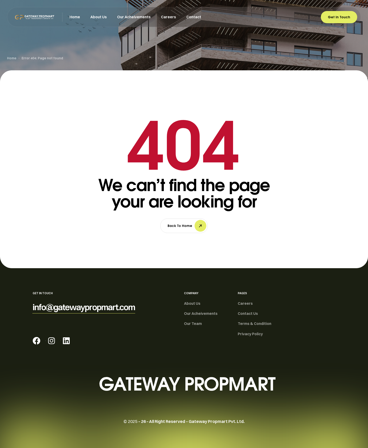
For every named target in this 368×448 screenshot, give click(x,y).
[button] (84, 307)
